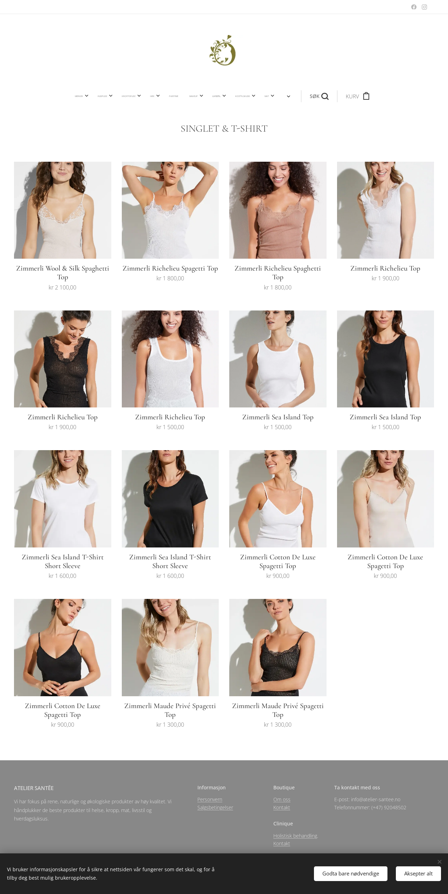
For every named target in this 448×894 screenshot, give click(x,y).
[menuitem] (120, 96)
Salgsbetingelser (215, 807)
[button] (278, 96)
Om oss (281, 799)
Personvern (209, 799)
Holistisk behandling (295, 835)
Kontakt (281, 807)
